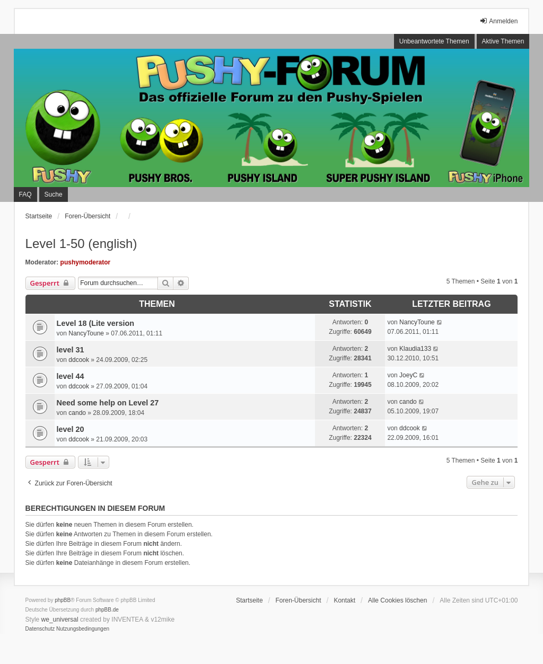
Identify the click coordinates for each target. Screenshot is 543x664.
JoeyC (408, 375)
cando (77, 413)
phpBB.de (107, 610)
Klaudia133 (415, 348)
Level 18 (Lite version (95, 323)
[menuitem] (40, 629)
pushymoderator (85, 262)
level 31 (70, 350)
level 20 (70, 429)
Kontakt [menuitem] (344, 600)
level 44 (70, 376)
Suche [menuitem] (54, 194)
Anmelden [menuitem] (498, 21)
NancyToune (86, 333)
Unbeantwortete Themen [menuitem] (434, 41)
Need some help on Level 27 (108, 403)
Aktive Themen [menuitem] (503, 41)
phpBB (63, 600)
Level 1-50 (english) (81, 243)
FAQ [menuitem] (25, 194)
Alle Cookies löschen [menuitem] (397, 600)
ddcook (78, 360)
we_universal (59, 619)
